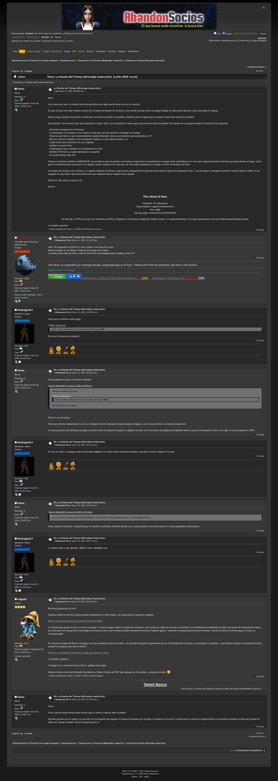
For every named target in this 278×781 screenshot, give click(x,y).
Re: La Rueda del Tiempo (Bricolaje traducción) (79, 237)
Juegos (227, 34)
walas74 (117, 60)
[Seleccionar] (61, 325)
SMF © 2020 (138, 771)
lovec (21, 88)
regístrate (57, 33)
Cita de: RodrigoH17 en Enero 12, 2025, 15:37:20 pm (70, 512)
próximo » (261, 67)
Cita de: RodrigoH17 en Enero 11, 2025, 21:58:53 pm (70, 386)
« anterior (251, 67)
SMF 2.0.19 (127, 771)
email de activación (83, 33)
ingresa (47, 33)
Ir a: (231, 750)
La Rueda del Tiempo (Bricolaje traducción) (77, 88)
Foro (217, 34)
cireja (21, 237)
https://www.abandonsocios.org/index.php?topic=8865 (75, 621)
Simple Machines (151, 771)
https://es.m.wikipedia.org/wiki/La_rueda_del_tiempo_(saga (78, 652)
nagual (22, 599)
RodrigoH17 (25, 309)
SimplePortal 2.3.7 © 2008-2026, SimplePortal (140, 774)
